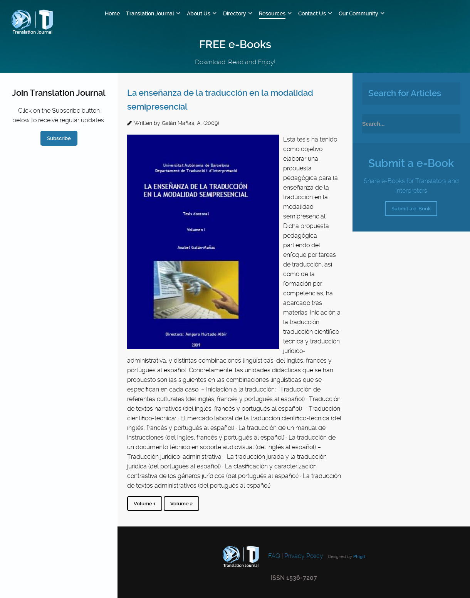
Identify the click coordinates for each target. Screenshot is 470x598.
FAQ (273, 556)
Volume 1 (145, 503)
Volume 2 (181, 503)
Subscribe (59, 138)
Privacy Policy (303, 556)
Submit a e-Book (411, 209)
